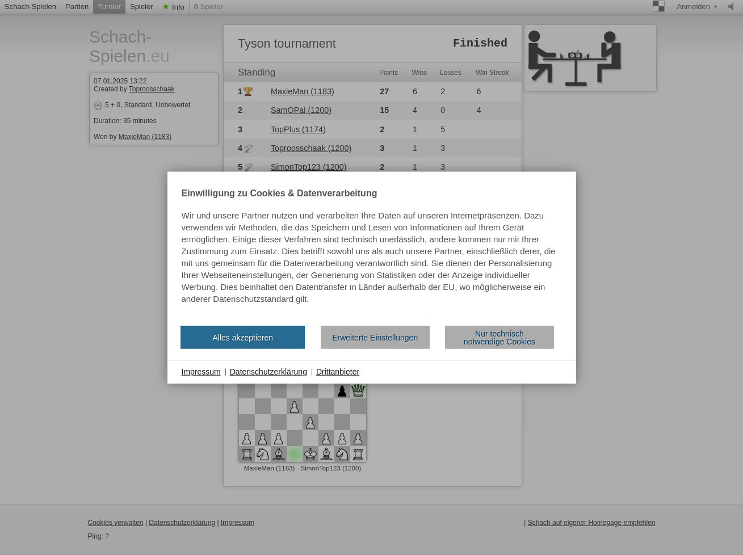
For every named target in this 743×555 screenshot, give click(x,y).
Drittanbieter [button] (337, 371)
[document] (372, 253)
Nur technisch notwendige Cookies (499, 337)
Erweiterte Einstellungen (375, 337)
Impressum (201, 371)
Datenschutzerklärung (268, 371)
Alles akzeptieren (242, 337)
